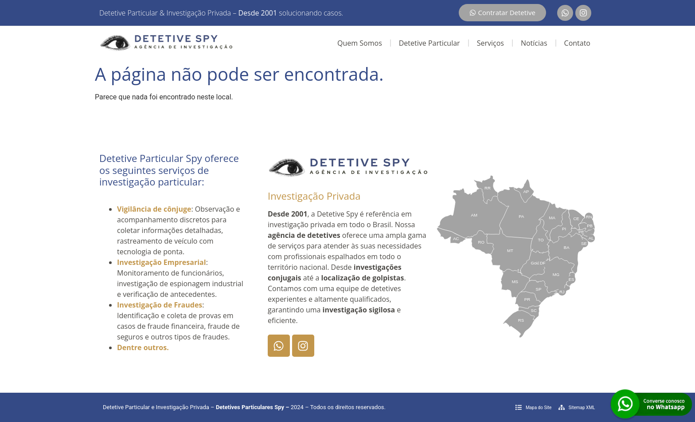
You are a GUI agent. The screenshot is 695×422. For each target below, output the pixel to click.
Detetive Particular (429, 43)
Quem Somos (359, 43)
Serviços (490, 43)
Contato (577, 43)
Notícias (534, 43)
